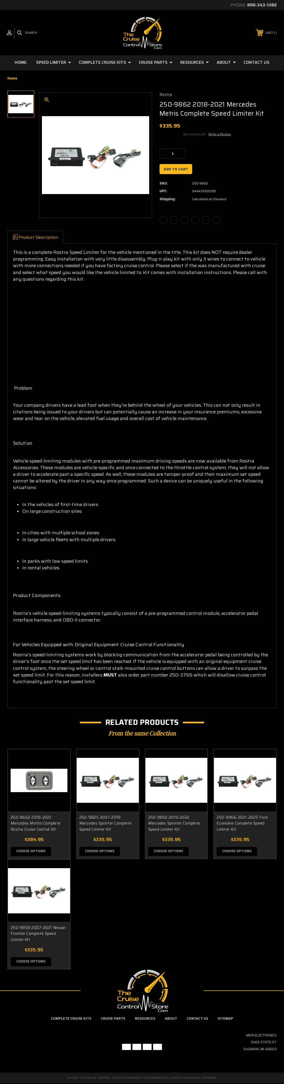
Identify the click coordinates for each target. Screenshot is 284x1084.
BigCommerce (154, 1078)
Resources (194, 62)
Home (21, 62)
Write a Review (219, 134)
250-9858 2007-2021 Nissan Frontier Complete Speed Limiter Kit (38, 934)
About (226, 62)
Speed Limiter (53, 62)
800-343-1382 (262, 5)
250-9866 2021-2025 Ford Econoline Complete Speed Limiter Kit (242, 823)
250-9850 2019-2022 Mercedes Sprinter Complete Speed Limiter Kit (174, 823)
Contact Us (256, 62)
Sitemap (225, 1019)
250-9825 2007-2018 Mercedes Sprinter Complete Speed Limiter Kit (105, 823)
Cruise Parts (156, 62)
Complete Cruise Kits (105, 62)
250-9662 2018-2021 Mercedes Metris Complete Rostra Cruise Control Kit (36, 823)
